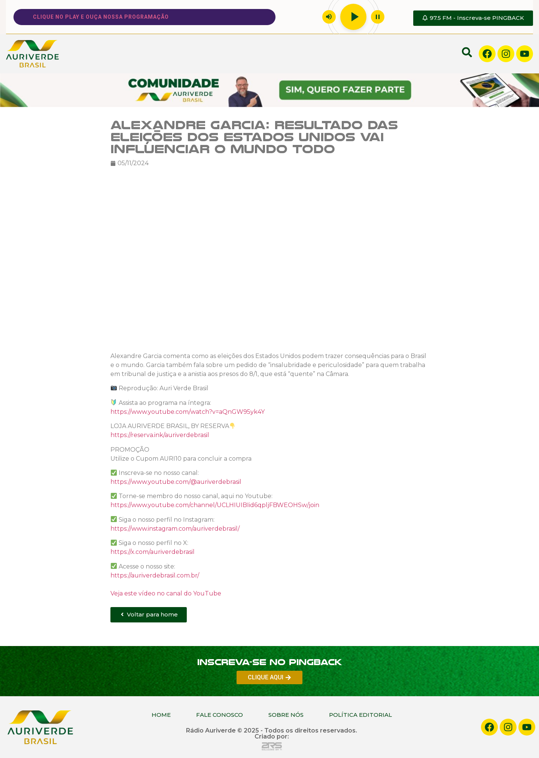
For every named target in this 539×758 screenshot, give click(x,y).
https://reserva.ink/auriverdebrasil (159, 435)
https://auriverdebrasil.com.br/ (154, 575)
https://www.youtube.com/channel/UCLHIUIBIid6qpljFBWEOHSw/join (214, 505)
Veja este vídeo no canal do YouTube (165, 593)
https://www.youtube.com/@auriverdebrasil (175, 481)
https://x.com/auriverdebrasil (152, 551)
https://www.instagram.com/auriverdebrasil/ (175, 528)
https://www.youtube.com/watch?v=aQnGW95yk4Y (187, 411)
